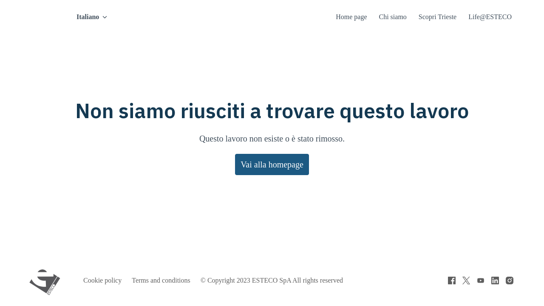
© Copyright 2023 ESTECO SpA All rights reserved (286, 280)
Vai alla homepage (272, 164)
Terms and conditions (167, 280)
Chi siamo (390, 17)
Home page (346, 17)
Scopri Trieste (438, 17)
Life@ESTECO (491, 17)
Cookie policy (103, 280)
